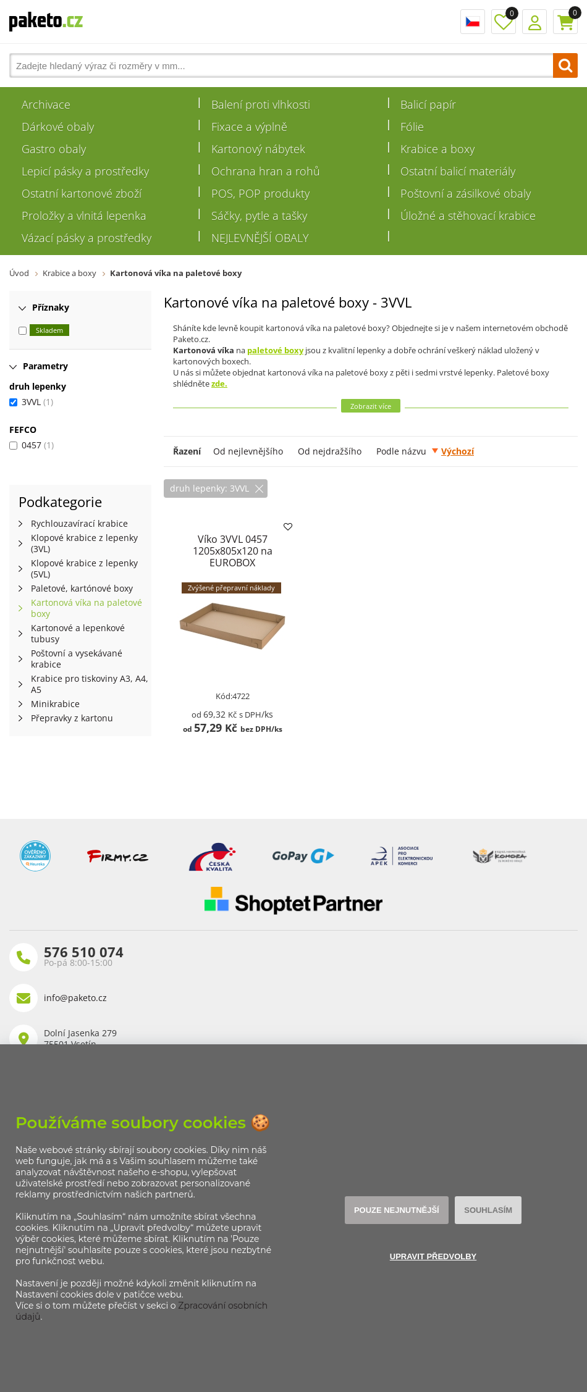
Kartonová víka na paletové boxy (176, 273)
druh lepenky (37, 386)
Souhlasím (488, 1210)
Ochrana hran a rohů (265, 171)
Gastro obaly (54, 148)
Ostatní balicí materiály (457, 171)
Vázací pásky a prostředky (86, 237)
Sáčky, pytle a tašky (259, 215)
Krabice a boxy (437, 148)
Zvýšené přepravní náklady (231, 587)
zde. (219, 383)
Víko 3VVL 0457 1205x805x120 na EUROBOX (232, 550)
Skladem (49, 330)
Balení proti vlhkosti (260, 104)
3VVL (31, 402)
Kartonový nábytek (258, 148)
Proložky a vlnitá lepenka (84, 215)
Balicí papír (428, 104)
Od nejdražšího (329, 451)
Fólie (412, 126)
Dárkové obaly (58, 126)
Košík (565, 21)
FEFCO (22, 429)
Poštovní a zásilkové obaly (465, 193)
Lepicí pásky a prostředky (85, 171)
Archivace (46, 104)
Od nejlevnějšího (248, 451)
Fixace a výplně (249, 126)
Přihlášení (534, 21)
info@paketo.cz (75, 998)
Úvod (19, 273)
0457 (31, 445)
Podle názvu (401, 451)
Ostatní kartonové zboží (81, 193)
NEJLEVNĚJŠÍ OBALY (260, 237)
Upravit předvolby (433, 1256)
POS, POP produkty (260, 193)
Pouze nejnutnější (396, 1210)
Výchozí (457, 451)
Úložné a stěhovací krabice (468, 215)
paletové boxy (275, 350)
